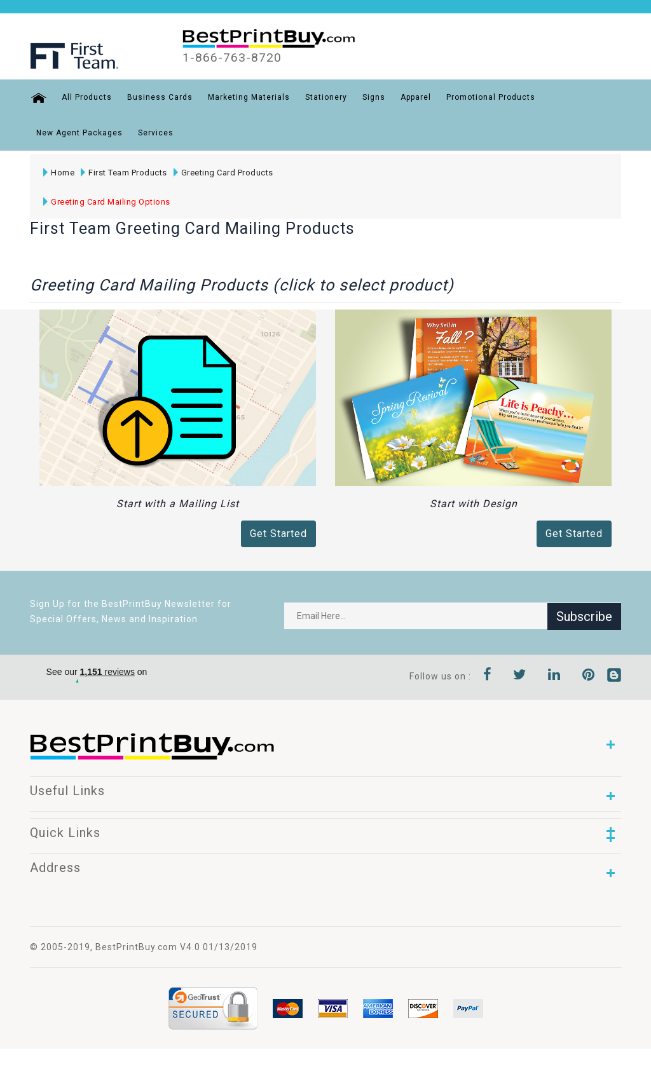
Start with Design (473, 504)
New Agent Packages (79, 132)
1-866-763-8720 (232, 57)
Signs (373, 97)
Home (58, 172)
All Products (86, 97)
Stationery (325, 97)
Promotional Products (490, 97)
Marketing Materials (248, 97)
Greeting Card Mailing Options (106, 202)
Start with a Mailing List (177, 504)
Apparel (415, 97)
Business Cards (159, 97)
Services (156, 132)
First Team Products (124, 172)
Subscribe (584, 615)
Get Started (278, 534)
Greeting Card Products (223, 172)
